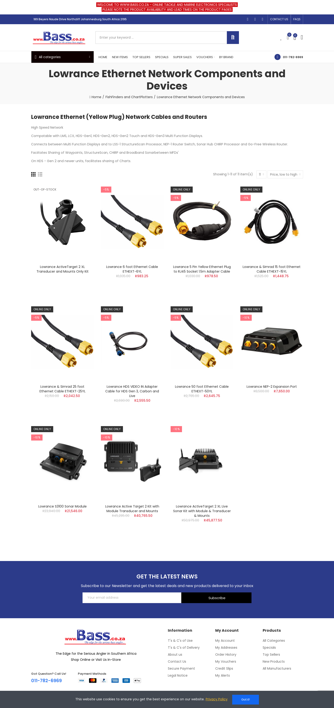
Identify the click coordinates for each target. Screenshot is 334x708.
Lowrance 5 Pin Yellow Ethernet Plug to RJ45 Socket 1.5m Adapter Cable (202, 269)
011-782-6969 (293, 57)
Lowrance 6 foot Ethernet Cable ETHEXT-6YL (132, 269)
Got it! (245, 699)
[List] (40, 174)
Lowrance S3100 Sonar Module (62, 506)
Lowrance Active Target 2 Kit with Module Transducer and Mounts (132, 508)
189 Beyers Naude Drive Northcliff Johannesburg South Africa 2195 (80, 19)
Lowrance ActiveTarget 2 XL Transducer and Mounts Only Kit (62, 269)
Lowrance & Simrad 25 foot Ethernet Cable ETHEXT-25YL (63, 389)
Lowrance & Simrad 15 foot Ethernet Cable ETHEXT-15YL (272, 269)
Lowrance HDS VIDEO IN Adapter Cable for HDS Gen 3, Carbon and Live (132, 391)
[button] (279, 19)
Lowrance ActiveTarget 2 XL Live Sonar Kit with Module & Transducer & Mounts (202, 511)
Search (233, 37)
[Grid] (33, 174)
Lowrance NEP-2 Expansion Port (272, 386)
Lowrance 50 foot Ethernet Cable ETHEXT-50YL (202, 389)
